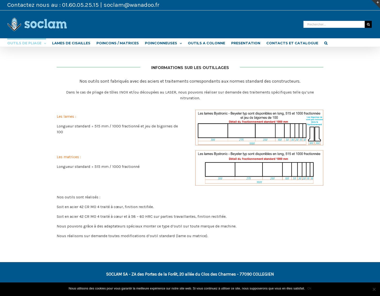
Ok (309, 288)
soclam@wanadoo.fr (131, 4)
